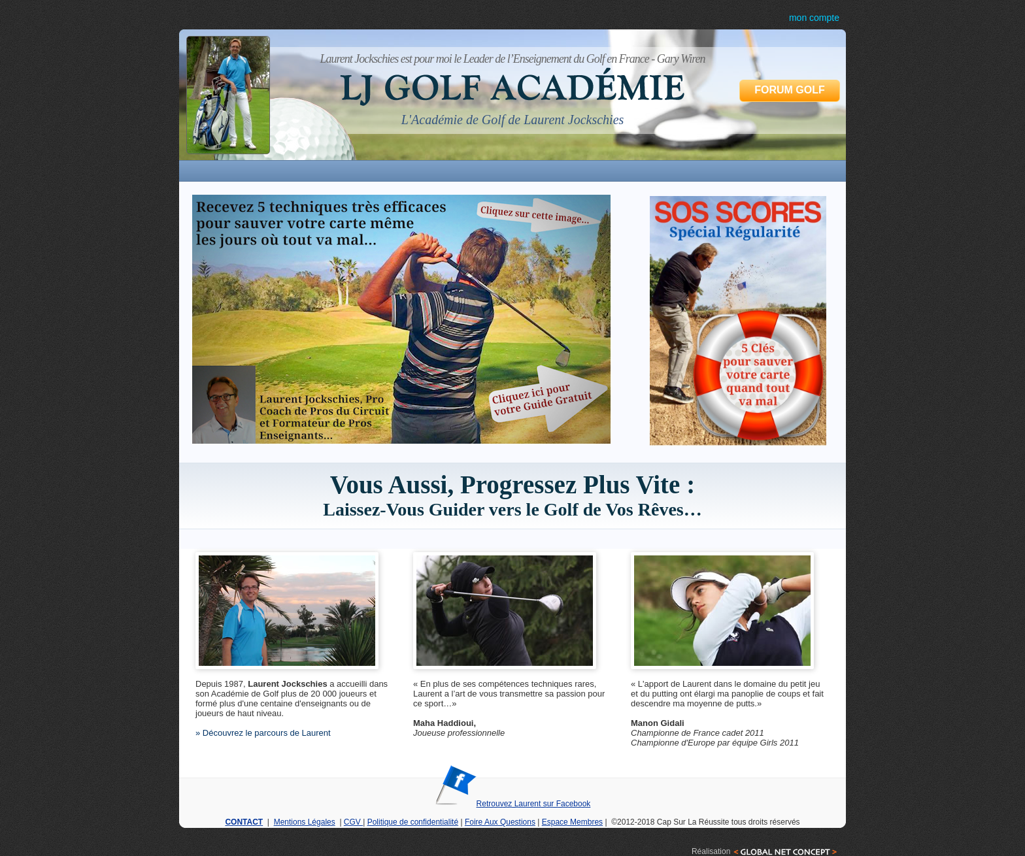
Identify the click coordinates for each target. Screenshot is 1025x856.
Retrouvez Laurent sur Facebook (513, 803)
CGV (353, 822)
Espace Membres (572, 822)
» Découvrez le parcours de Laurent (263, 733)
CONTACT (244, 822)
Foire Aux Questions (500, 822)
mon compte (814, 17)
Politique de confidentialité (412, 822)
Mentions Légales (304, 822)
